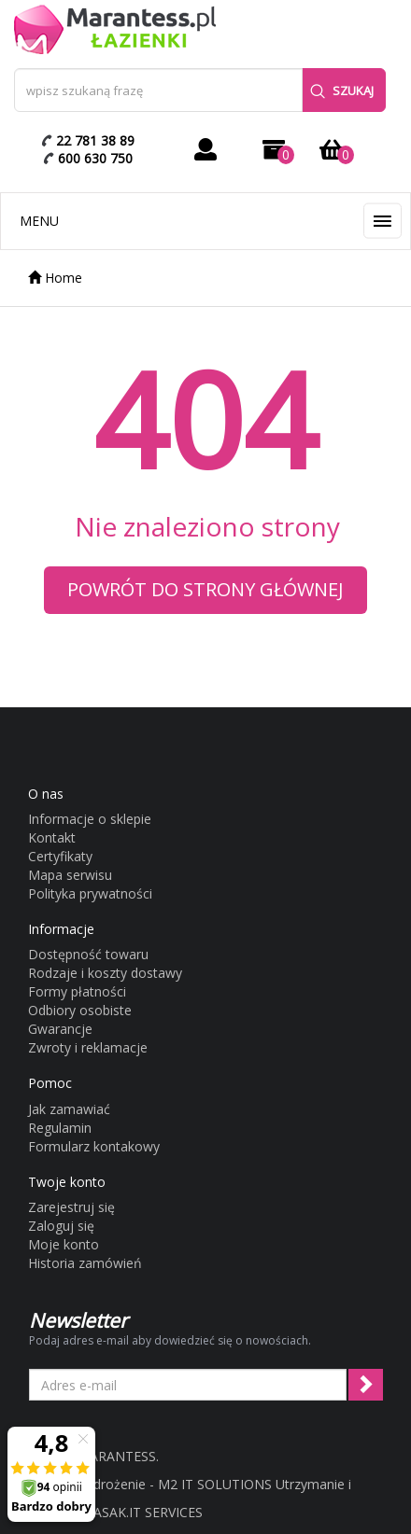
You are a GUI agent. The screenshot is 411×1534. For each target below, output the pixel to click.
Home (55, 277)
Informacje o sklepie (89, 819)
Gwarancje (60, 1029)
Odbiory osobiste (80, 1010)
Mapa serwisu (70, 875)
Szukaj (342, 90)
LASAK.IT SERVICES (144, 1512)
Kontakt (52, 837)
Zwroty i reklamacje (88, 1047)
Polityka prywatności (90, 893)
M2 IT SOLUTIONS (215, 1484)
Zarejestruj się (71, 1207)
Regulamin (60, 1128)
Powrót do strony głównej (205, 589)
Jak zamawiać (69, 1109)
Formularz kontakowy (94, 1146)
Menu (39, 221)
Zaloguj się (61, 1225)
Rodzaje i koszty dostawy (105, 973)
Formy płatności (77, 991)
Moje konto (63, 1244)
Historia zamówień (85, 1263)
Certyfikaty (60, 856)
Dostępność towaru (88, 954)
